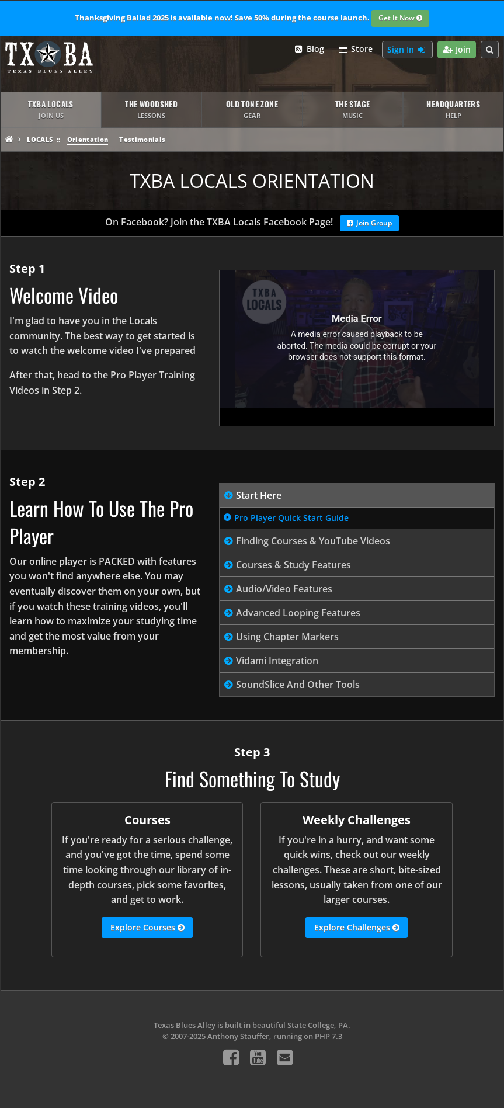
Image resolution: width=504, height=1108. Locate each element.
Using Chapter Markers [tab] (287, 636)
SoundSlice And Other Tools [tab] (298, 684)
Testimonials (142, 139)
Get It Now (400, 19)
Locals (40, 139)
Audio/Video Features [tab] (284, 588)
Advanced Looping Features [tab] (298, 612)
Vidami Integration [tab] (277, 660)
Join (457, 49)
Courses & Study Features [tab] (293, 564)
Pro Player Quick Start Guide (291, 517)
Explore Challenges (356, 927)
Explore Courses (147, 927)
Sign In (407, 49)
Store (355, 49)
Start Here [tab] (258, 495)
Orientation (88, 139)
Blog (308, 49)
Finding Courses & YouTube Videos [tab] (313, 540)
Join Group (369, 224)
